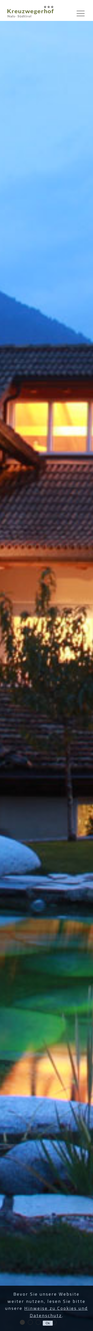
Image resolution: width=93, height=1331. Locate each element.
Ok (48, 1323)
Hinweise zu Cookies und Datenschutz (56, 1312)
